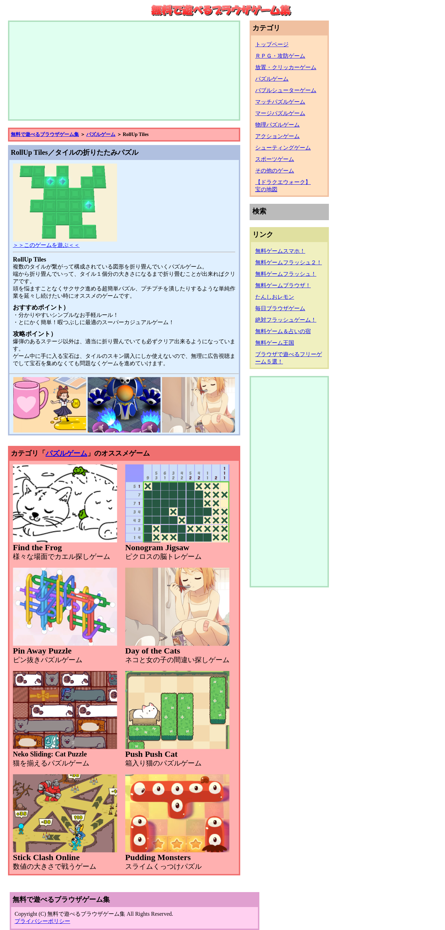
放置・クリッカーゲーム (285, 67)
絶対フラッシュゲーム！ (285, 320)
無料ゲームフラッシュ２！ (288, 262)
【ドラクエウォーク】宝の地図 (283, 185)
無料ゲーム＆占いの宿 (283, 331)
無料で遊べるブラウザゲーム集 (45, 134)
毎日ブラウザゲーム (280, 308)
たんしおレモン (274, 297)
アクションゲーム (277, 136)
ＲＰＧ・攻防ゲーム (280, 56)
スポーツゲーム (274, 159)
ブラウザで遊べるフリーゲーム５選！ (288, 357)
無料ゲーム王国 (274, 343)
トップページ (272, 44)
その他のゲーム (274, 171)
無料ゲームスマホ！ (280, 251)
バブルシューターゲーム (285, 90)
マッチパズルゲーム (280, 102)
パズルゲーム (100, 134)
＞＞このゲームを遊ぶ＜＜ (65, 242)
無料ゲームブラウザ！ (283, 285)
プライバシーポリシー (42, 921)
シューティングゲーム (283, 148)
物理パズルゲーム (277, 125)
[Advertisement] (124, 70)
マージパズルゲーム (280, 113)
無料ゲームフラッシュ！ (285, 274)
